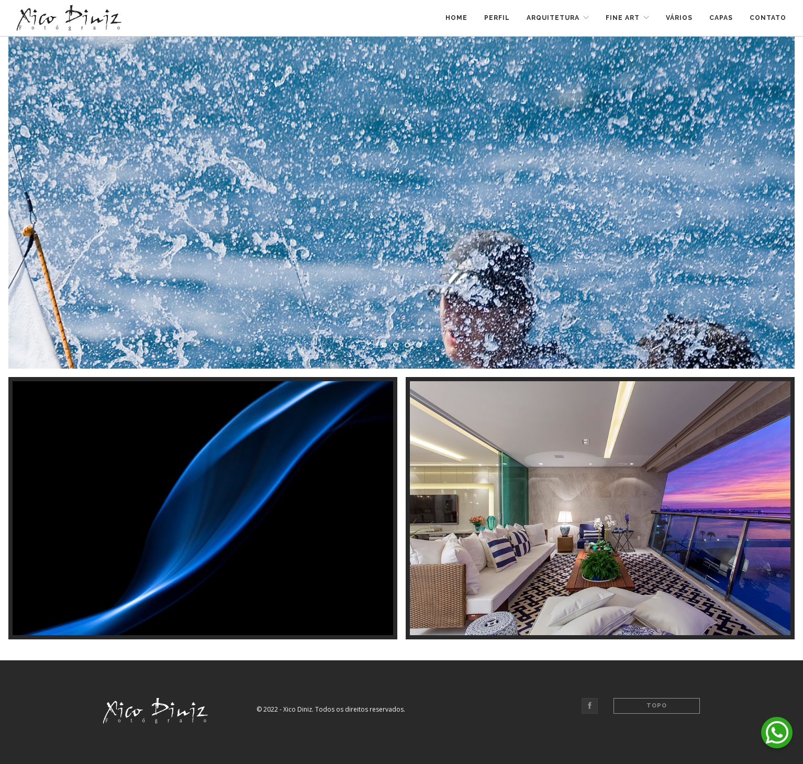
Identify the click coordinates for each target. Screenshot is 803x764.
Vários (679, 17)
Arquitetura (553, 17)
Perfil (497, 17)
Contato (768, 17)
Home (456, 17)
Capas (721, 17)
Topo (656, 705)
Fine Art (623, 17)
